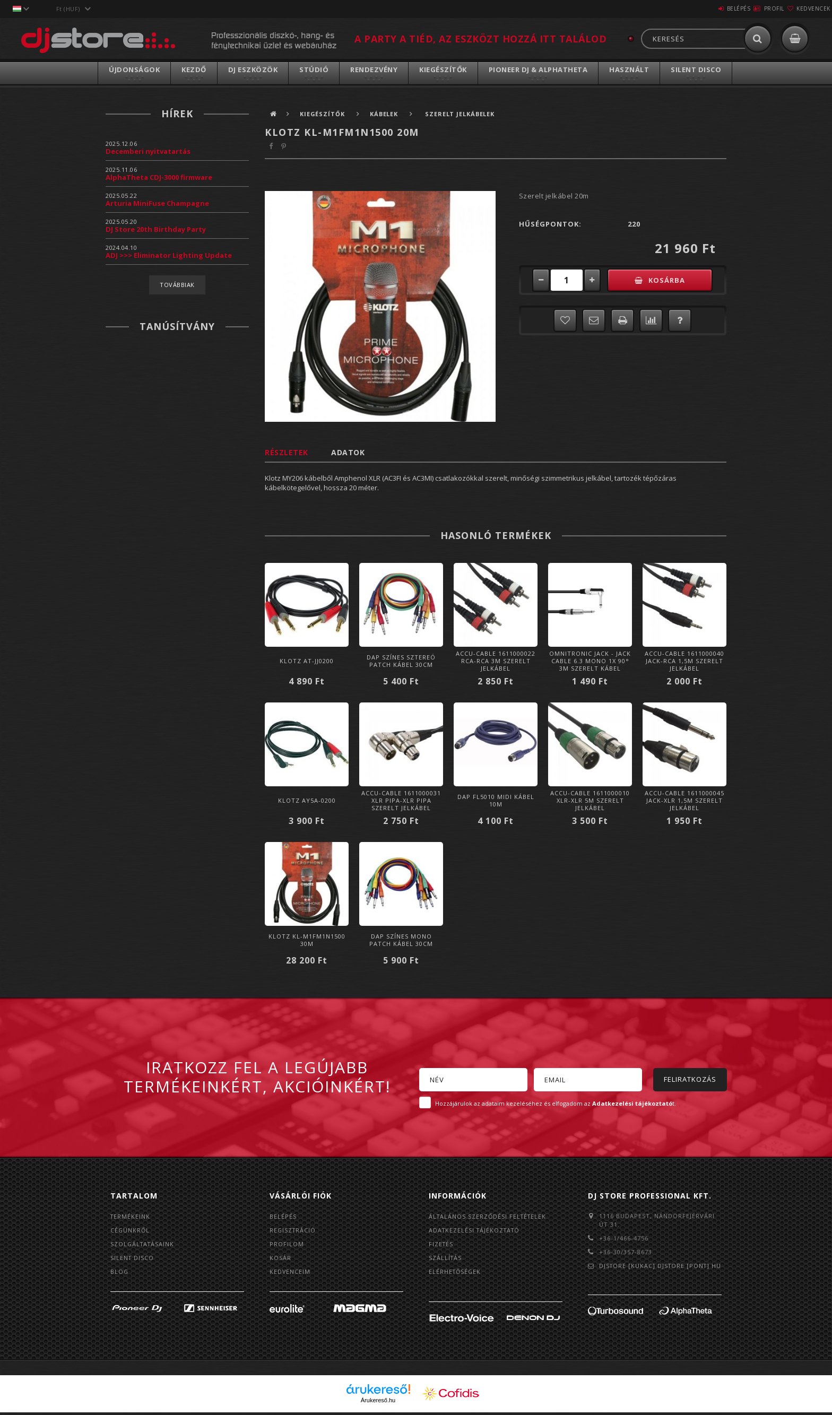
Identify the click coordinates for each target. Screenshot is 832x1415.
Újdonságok (134, 69)
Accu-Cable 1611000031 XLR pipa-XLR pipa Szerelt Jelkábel (401, 800)
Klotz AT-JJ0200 (307, 661)
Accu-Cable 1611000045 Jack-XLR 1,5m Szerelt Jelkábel (684, 800)
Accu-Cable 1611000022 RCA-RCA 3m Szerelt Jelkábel (495, 660)
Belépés (707, 8)
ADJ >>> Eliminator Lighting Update (169, 255)
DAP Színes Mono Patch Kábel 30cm (401, 940)
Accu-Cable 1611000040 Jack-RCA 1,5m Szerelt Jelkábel (684, 660)
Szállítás (446, 1259)
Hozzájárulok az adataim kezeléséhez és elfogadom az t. (555, 1103)
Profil (755, 8)
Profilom (287, 1245)
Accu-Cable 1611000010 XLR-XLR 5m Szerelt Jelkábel (590, 800)
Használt (629, 69)
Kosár (280, 1259)
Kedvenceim (290, 1274)
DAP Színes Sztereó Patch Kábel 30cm (401, 661)
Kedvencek (807, 8)
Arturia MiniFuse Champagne (157, 203)
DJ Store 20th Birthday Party (156, 229)
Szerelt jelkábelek (464, 114)
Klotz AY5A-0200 (307, 800)
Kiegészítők (443, 69)
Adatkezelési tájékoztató (476, 1231)
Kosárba (673, 280)
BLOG (119, 1274)
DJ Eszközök (253, 69)
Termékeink (130, 1216)
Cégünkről (130, 1231)
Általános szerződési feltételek (489, 1216)
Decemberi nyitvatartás (148, 151)
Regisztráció (293, 1231)
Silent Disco (696, 69)
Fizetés (441, 1245)
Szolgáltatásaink (143, 1245)
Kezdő (193, 69)
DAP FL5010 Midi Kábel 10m (495, 800)
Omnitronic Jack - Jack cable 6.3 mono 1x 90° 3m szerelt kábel (590, 660)
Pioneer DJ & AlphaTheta (538, 69)
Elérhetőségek (456, 1274)
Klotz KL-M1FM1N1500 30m (306, 940)
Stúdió (313, 69)
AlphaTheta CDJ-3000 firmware (159, 177)
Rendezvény (373, 69)
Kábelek (388, 114)
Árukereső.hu (378, 1403)
